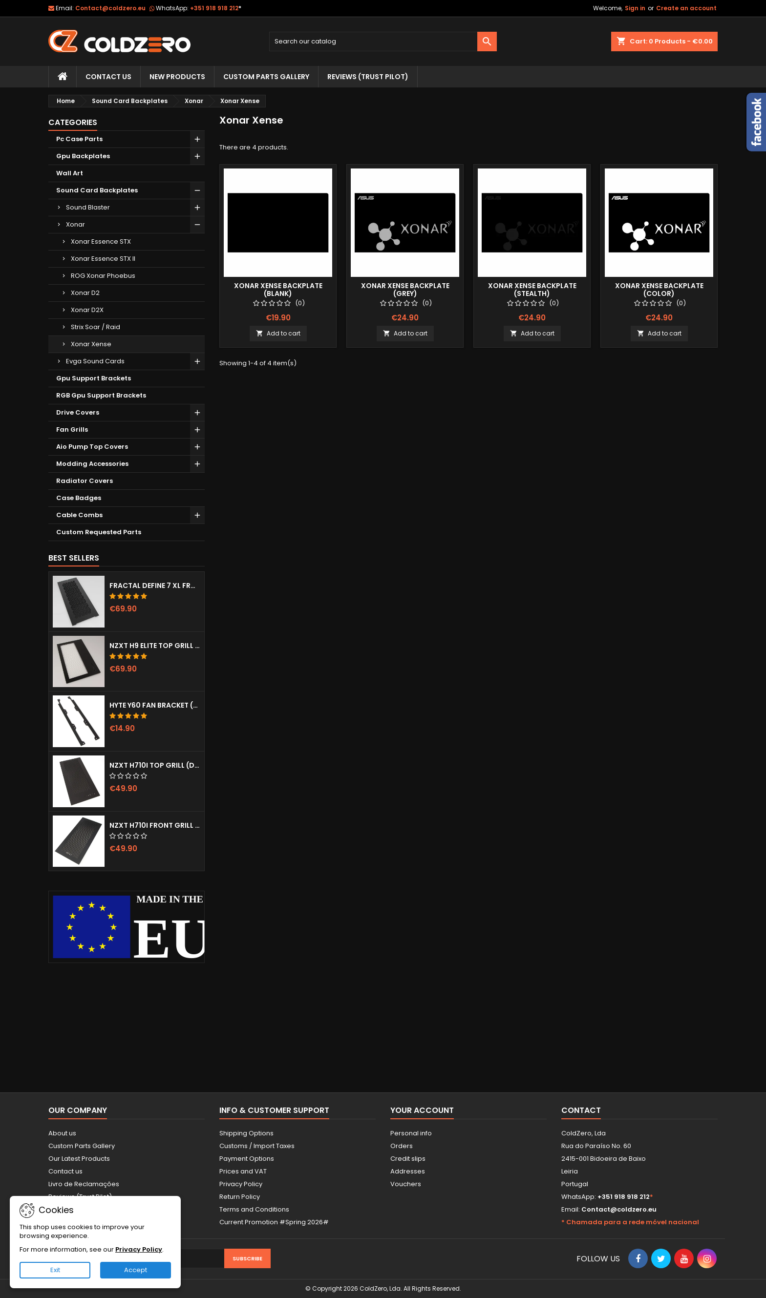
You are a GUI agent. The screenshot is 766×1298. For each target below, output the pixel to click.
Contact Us (108, 77)
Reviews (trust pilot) (367, 77)
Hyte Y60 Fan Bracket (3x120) (154, 705)
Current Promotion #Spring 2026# (274, 1222)
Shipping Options (246, 1133)
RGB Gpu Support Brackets (101, 395)
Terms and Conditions (254, 1209)
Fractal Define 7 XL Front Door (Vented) (154, 585)
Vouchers (405, 1184)
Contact (581, 1110)
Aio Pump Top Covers (92, 446)
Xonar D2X (87, 309)
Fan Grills (72, 429)
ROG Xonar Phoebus (103, 275)
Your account (422, 1110)
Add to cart (278, 333)
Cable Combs (79, 515)
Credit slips (408, 1158)
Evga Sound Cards (95, 361)
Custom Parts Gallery (266, 77)
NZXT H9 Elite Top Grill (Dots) (154, 645)
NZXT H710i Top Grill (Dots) (154, 765)
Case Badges (78, 497)
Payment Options (246, 1158)
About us (62, 1133)
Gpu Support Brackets (93, 378)
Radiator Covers (84, 480)
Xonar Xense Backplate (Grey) (405, 289)
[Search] (383, 41)
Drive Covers (77, 412)
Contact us (65, 1171)
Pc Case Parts (79, 139)
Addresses (407, 1171)
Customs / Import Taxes (257, 1146)
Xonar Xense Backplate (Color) (659, 289)
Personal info (411, 1133)
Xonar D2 (85, 292)
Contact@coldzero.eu (110, 8)
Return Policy (239, 1196)
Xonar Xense (91, 344)
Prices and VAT (243, 1171)
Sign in (635, 8)
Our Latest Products (79, 1158)
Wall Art (69, 173)
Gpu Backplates (83, 156)
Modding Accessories (92, 463)
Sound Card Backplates (97, 190)
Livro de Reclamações (83, 1184)
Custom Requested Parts (98, 532)
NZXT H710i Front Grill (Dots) (154, 825)
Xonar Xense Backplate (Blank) (278, 289)
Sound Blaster (88, 207)
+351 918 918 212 (215, 8)
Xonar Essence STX (101, 241)
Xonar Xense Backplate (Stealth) (532, 289)
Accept (135, 1270)
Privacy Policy (240, 1184)
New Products (177, 77)
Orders (401, 1146)
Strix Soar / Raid (95, 327)
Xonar (75, 224)
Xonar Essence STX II (103, 258)
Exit (55, 1270)
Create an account (686, 8)
